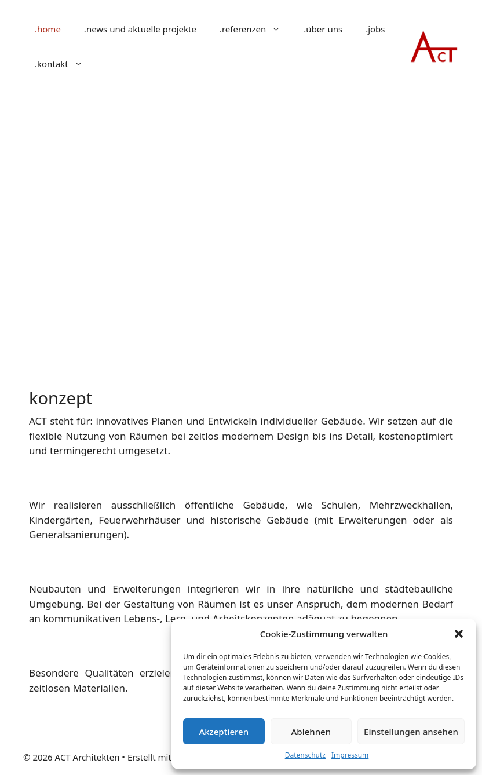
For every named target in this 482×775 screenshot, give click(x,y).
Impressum (349, 755)
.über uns (323, 29)
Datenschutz (305, 755)
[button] (459, 633)
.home (48, 29)
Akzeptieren (224, 731)
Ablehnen (311, 731)
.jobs (375, 29)
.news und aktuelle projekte (140, 29)
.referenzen (256, 29)
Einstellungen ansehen (411, 731)
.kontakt (64, 63)
